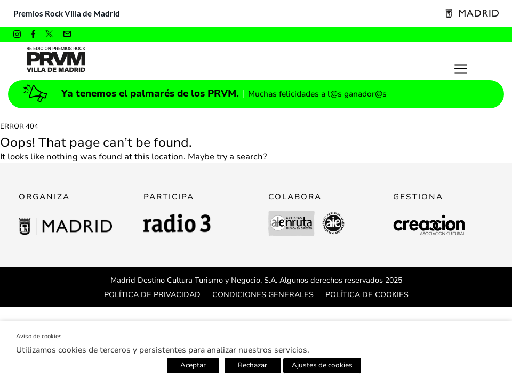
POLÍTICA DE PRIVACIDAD (152, 295)
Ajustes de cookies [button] (322, 365)
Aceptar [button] (193, 365)
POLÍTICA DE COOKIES (367, 295)
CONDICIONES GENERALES (263, 295)
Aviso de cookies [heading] (39, 336)
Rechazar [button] (252, 365)
